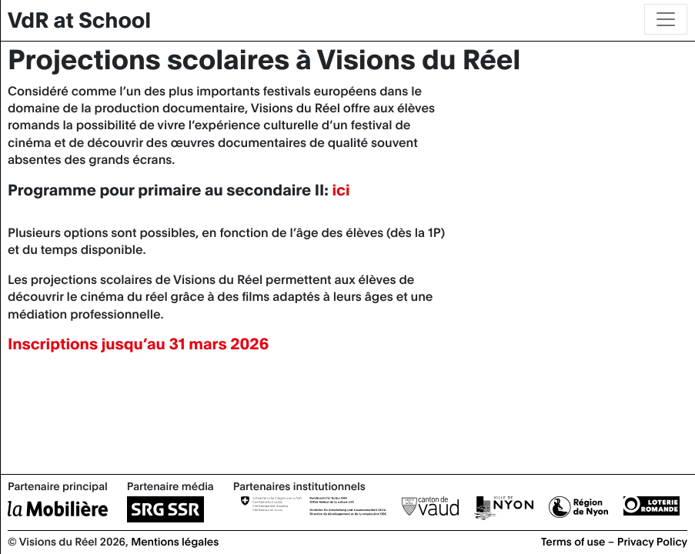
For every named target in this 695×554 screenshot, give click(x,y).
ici (340, 189)
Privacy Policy (652, 541)
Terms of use (573, 541)
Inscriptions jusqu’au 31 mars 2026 (138, 343)
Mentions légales (175, 541)
